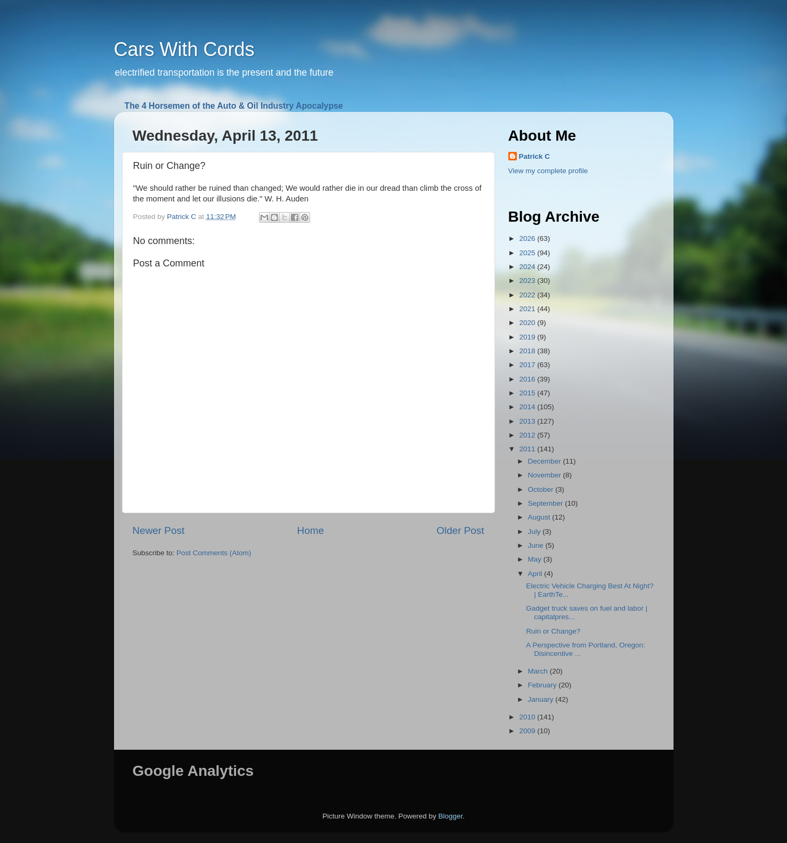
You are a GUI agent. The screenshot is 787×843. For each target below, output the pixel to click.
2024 (528, 267)
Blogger (451, 816)
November (545, 475)
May (535, 559)
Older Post (460, 530)
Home (310, 530)
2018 (528, 351)
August (540, 517)
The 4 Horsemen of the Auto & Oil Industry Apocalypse (234, 105)
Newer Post (159, 530)
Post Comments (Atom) (213, 553)
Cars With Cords (184, 49)
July (535, 532)
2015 (528, 393)
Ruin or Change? (553, 631)
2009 (528, 731)
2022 (528, 295)
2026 (528, 238)
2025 (528, 253)
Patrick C (534, 156)
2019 (528, 337)
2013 (528, 421)
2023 (528, 281)
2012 (528, 435)
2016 (528, 379)
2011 (528, 449)
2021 (528, 309)
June (537, 545)
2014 (528, 407)
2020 (528, 323)
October (542, 489)
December (545, 461)
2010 (528, 717)
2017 (528, 365)
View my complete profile (548, 171)
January (542, 699)
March (539, 671)
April (536, 574)
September (546, 503)
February (543, 685)
